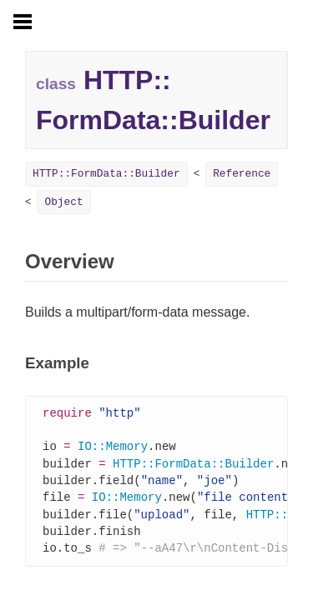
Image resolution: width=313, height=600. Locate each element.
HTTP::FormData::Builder (106, 174)
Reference (241, 174)
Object (63, 202)
